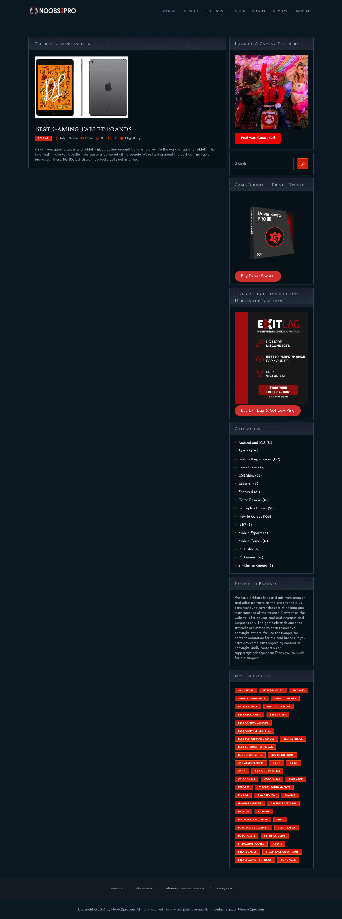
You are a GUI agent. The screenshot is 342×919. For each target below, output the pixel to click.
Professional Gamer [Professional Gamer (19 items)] (252, 820)
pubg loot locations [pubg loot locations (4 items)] (253, 828)
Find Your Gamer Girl (258, 138)
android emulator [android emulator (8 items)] (251, 699)
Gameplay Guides (252, 508)
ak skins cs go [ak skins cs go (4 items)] (273, 691)
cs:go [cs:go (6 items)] (276, 763)
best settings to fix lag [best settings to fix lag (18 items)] (255, 747)
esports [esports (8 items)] (243, 787)
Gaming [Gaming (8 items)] (289, 795)
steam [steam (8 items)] (277, 844)
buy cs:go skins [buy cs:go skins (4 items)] (282, 755)
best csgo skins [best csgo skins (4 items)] (249, 715)
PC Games (246, 557)
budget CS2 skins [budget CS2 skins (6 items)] (250, 755)
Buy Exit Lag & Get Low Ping (268, 411)
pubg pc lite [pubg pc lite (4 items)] (246, 836)
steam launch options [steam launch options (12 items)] (282, 852)
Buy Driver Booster (258, 276)
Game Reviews (249, 500)
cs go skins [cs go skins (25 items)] (246, 779)
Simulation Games (252, 566)
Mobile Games (249, 541)
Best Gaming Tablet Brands (83, 129)
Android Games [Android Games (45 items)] (285, 699)
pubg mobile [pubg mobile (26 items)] (286, 828)
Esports (244, 484)
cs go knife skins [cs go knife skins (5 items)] (267, 771)
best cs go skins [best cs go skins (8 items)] (278, 707)
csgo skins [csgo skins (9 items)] (272, 779)
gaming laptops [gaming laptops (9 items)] (249, 804)
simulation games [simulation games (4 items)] (251, 844)
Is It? (242, 525)
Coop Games (248, 467)
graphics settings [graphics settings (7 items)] (283, 804)
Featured (245, 492)
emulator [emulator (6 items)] (296, 779)
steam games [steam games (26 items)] (247, 852)
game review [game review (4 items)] (266, 795)
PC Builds (245, 549)
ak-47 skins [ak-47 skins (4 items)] (245, 691)
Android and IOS (251, 443)
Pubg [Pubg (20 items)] (280, 820)
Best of (43, 138)
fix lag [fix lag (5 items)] (243, 795)
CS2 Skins (246, 475)
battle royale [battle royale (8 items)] (248, 707)
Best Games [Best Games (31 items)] (278, 715)
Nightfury (132, 138)
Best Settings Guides (254, 459)
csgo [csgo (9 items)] (241, 771)
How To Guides (250, 517)
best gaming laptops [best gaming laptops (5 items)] (253, 723)
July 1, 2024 (68, 138)
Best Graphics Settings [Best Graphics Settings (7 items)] (254, 731)
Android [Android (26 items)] (298, 691)
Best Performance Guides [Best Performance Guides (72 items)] (256, 739)
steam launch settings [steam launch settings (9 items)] (255, 860)
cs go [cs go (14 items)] (294, 763)
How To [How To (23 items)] (243, 812)
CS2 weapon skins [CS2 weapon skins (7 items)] (250, 763)
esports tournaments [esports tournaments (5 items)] (274, 787)
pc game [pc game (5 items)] (264, 812)
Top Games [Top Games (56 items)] (288, 860)
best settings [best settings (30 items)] (293, 739)
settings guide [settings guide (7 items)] (274, 836)
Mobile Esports (250, 533)
